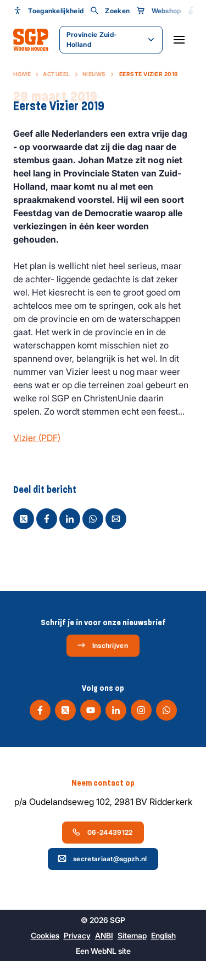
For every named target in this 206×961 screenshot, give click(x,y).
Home (22, 74)
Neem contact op (103, 783)
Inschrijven (102, 645)
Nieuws (94, 74)
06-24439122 (102, 832)
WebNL (103, 950)
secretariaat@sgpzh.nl (102, 858)
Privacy (77, 935)
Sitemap (132, 935)
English (163, 935)
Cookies (45, 935)
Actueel (56, 74)
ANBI (104, 935)
